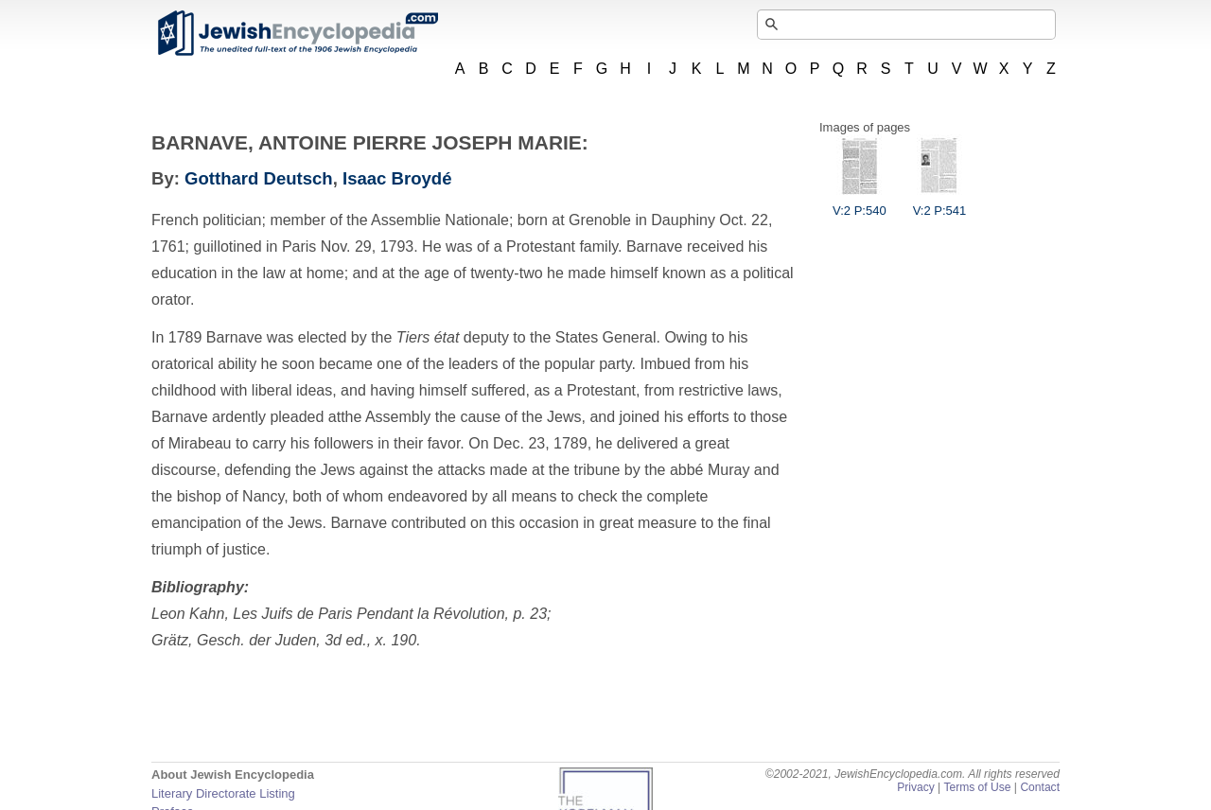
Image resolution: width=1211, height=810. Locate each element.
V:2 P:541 (940, 203)
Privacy (916, 787)
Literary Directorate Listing (223, 793)
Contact (1040, 787)
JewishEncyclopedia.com (297, 33)
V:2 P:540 (859, 203)
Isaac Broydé (396, 178)
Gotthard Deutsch (258, 178)
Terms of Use (976, 787)
